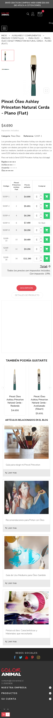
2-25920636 (6, 683)
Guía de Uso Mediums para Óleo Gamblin (26, 575)
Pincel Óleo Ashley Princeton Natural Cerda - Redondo (15, 401)
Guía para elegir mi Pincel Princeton (23, 464)
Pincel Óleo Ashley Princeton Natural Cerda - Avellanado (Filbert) (39, 403)
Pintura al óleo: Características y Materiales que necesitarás (21, 632)
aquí (48, 157)
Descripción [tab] (26, 288)
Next (50, 388)
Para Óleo (15, 136)
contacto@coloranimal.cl (12, 680)
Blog (51, 23)
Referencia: (29, 136)
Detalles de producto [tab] (27, 295)
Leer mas (11, 472)
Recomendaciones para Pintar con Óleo (25, 520)
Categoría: (5, 136)
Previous (3, 388)
